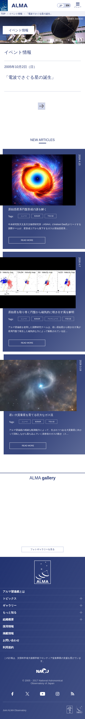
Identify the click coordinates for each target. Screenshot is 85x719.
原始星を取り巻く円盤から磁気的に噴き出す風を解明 (41, 312)
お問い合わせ (11, 640)
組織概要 (8, 619)
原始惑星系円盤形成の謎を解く (27, 209)
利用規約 (8, 647)
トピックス (9, 598)
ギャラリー (9, 605)
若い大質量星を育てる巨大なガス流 (31, 414)
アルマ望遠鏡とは (14, 591)
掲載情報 (8, 633)
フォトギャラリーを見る (42, 549)
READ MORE (27, 240)
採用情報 (8, 626)
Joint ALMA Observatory (14, 710)
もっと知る (9, 612)
